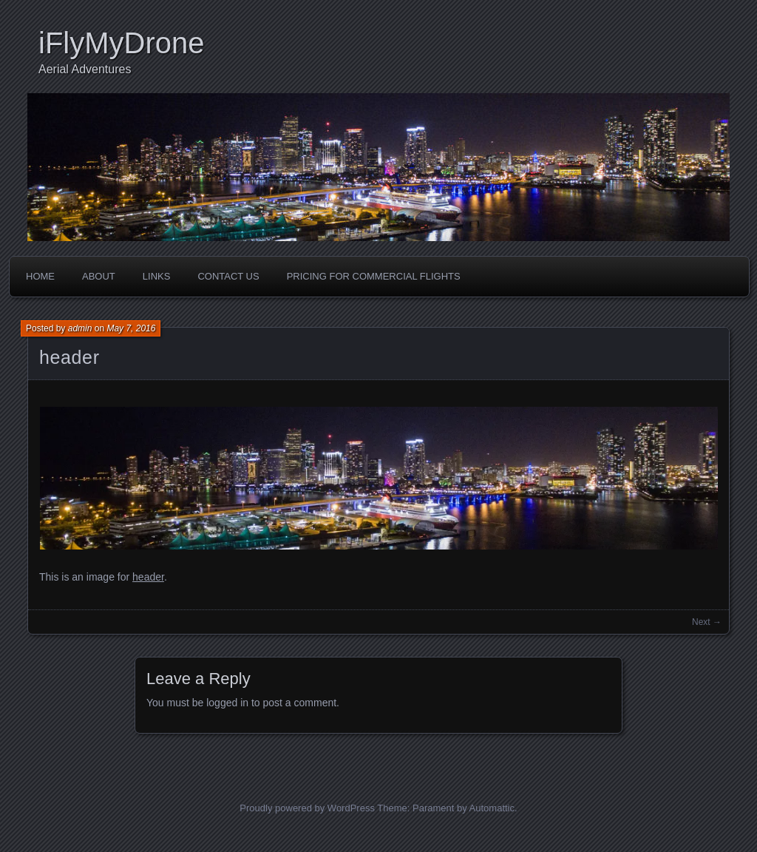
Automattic (492, 808)
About (98, 276)
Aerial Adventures (84, 69)
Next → (707, 622)
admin (80, 328)
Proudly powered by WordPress (307, 808)
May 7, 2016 (130, 328)
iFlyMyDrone (121, 43)
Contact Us (228, 276)
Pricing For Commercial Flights (374, 276)
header (69, 357)
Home (40, 276)
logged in (227, 703)
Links (157, 276)
